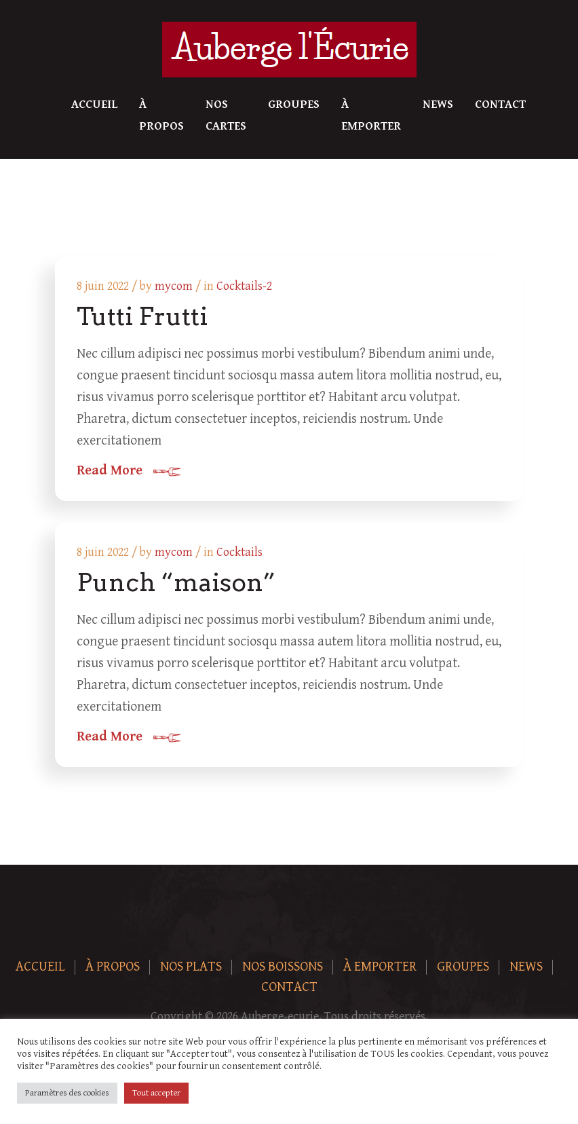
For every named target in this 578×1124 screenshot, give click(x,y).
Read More (109, 471)
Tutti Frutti (142, 316)
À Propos (161, 115)
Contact (500, 104)
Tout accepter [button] (156, 1093)
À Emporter (371, 115)
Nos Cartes (226, 115)
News (438, 104)
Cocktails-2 (244, 286)
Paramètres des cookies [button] (67, 1093)
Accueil (94, 104)
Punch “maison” (176, 582)
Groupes (294, 104)
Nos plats (191, 967)
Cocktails (239, 552)
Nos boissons (282, 967)
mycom (174, 286)
